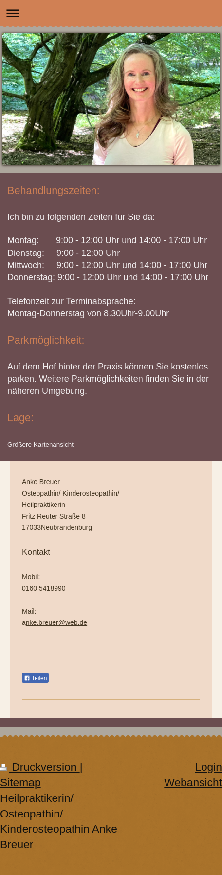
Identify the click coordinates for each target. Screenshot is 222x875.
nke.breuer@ (45, 622)
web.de (76, 622)
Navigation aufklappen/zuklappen (111, 12)
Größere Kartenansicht (40, 444)
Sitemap (20, 782)
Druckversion (40, 766)
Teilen (35, 678)
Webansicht (193, 782)
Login (208, 766)
